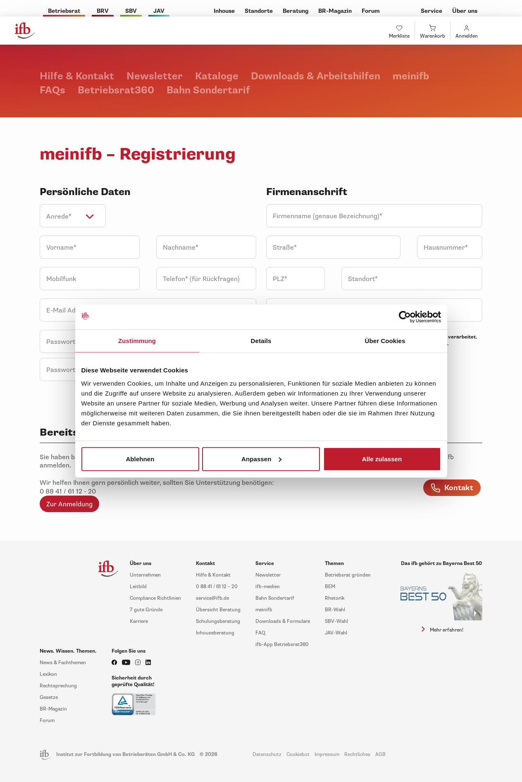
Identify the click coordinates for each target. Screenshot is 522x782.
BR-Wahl (335, 610)
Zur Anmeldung (69, 504)
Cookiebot (298, 754)
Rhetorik (334, 598)
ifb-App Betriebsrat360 (282, 644)
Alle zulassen (382, 458)
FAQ (260, 633)
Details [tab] (261, 340)
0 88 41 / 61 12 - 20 (68, 491)
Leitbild (138, 587)
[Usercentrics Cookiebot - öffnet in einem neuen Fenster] (405, 317)
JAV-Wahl (336, 633)
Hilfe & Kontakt (78, 76)
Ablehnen (140, 458)
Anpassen (261, 458)
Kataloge (218, 76)
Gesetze (49, 697)
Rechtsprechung (58, 686)
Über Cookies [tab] (385, 340)
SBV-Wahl (336, 621)
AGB (380, 754)
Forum (47, 721)
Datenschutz (267, 754)
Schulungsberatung (218, 621)
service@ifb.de (212, 598)
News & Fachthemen (63, 663)
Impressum (327, 754)
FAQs (54, 90)
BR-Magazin (53, 709)
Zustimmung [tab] (137, 340)
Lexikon (48, 674)
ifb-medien (267, 587)
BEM (330, 587)
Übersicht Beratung (218, 610)
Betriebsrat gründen (348, 575)
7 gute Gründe (146, 610)
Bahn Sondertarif (208, 90)
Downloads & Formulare (282, 621)
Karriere (139, 621)
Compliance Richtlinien (155, 598)
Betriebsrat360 (117, 90)
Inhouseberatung (215, 633)
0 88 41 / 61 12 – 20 (217, 587)
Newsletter (155, 76)
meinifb (411, 76)
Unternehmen (145, 575)
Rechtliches (357, 754)
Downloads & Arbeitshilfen (317, 76)
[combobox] (73, 215)
